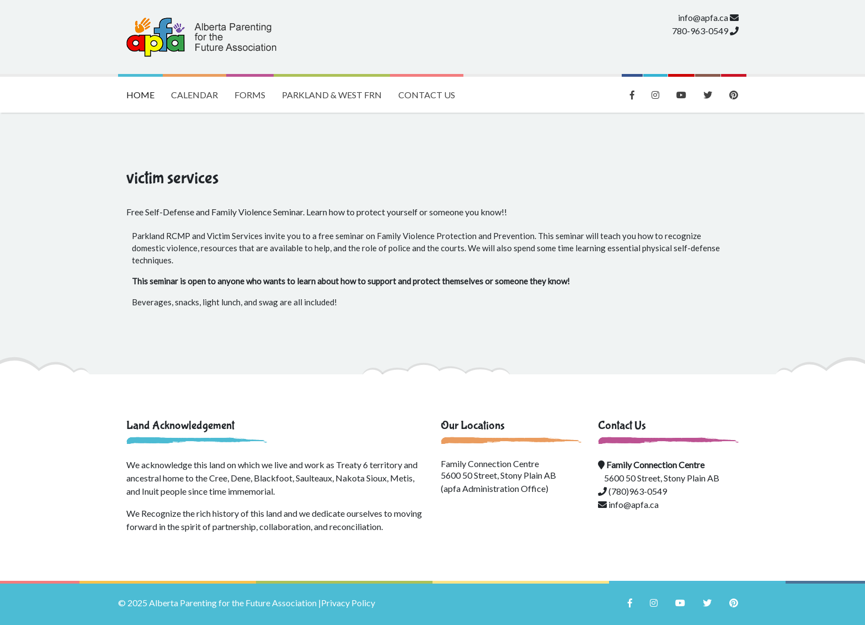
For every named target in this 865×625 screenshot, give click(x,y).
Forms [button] (249, 94)
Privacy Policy (348, 602)
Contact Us (426, 94)
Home (144, 88)
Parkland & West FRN (332, 94)
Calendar (194, 94)
